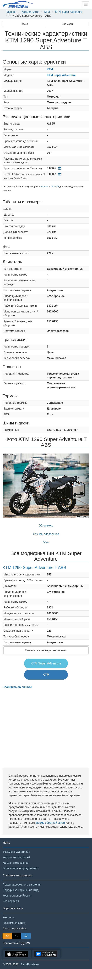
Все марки (67, 24)
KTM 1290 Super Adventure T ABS (34, 567)
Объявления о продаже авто (21, 868)
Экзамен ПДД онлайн (16, 851)
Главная (11, 11)
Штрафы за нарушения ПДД (21, 890)
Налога (44, 186)
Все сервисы (11, 901)
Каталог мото (30, 11)
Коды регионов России (17, 895)
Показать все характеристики (46, 650)
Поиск (24, 24)
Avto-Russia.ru (30, 964)
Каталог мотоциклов (15, 862)
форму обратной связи (50, 822)
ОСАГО (55, 186)
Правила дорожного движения (22, 884)
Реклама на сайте (14, 922)
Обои (46, 542)
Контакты (8, 917)
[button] (9, 485)
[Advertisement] (46, 728)
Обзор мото (46, 525)
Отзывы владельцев (46, 534)
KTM (47, 11)
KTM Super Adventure (68, 11)
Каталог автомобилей (16, 857)
